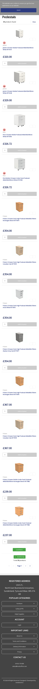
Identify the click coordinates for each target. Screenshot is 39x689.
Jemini (5, 45)
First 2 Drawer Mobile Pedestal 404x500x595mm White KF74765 (17, 135)
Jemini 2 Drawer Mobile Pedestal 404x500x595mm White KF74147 (18, 48)
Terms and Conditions (19, 641)
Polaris (5, 216)
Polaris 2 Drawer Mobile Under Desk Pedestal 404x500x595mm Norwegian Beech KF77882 (17, 480)
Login (19, 625)
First (4, 132)
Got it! (18, 10)
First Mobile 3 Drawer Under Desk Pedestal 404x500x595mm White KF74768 (16, 179)
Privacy (19, 652)
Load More (19, 550)
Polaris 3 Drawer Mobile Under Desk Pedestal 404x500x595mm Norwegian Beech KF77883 (17, 524)
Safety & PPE (20, 609)
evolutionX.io (19, 682)
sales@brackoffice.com (19, 666)
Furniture (19, 603)
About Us (19, 636)
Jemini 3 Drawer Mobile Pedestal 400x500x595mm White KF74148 (18, 92)
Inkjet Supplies (19, 614)
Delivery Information (19, 646)
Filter (34, 22)
